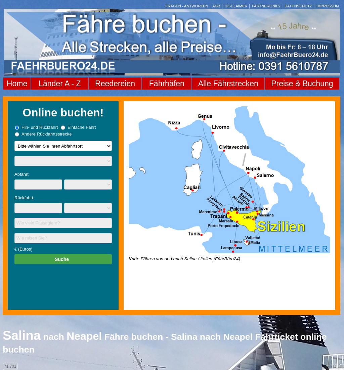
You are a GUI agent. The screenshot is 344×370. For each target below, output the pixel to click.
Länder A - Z (60, 83)
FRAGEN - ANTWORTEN (187, 6)
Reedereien (115, 83)
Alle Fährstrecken (228, 83)
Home (17, 83)
